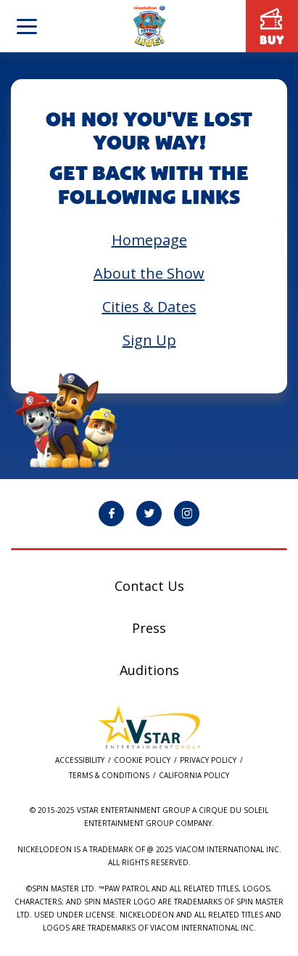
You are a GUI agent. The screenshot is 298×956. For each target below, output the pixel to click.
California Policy (194, 775)
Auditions (149, 670)
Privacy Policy (208, 760)
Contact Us (149, 586)
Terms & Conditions (109, 775)
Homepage (149, 240)
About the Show (149, 273)
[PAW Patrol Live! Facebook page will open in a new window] (111, 513)
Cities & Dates (149, 306)
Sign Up (149, 340)
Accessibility (79, 760)
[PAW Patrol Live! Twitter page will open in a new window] (149, 513)
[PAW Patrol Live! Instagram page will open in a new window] (186, 513)
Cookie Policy (142, 760)
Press (149, 628)
